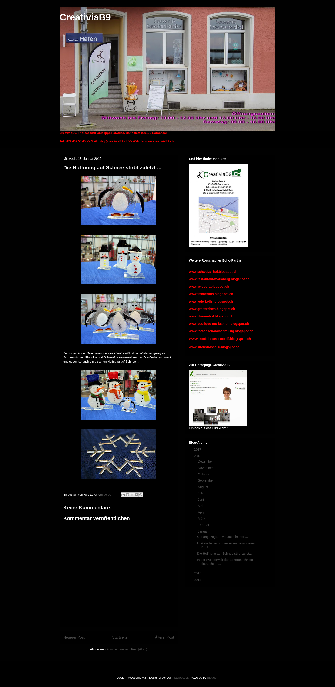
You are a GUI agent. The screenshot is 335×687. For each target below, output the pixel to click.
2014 (198, 580)
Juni (201, 499)
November (206, 468)
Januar (203, 531)
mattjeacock (180, 677)
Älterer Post (164, 637)
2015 (198, 573)
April (201, 512)
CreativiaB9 (85, 17)
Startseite (119, 637)
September (206, 480)
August (203, 487)
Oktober (204, 474)
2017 (198, 449)
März (202, 518)
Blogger (212, 677)
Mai (201, 506)
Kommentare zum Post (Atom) (127, 649)
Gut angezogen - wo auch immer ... (222, 537)
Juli (201, 493)
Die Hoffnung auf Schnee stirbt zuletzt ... (226, 553)
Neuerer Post (74, 637)
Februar (204, 525)
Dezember (206, 461)
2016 (198, 456)
